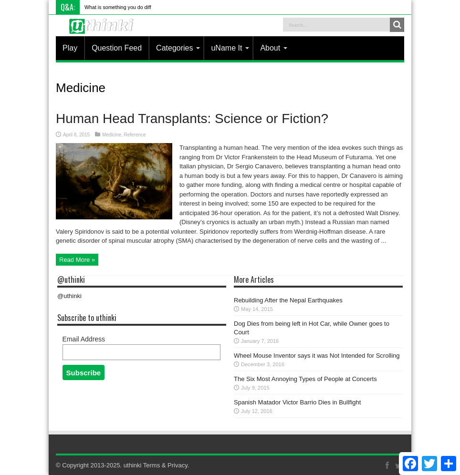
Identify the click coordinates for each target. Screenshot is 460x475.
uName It (230, 48)
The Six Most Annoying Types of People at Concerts (305, 378)
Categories (178, 48)
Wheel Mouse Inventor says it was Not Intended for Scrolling (317, 355)
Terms (151, 465)
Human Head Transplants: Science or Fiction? (192, 118)
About (273, 48)
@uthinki (71, 279)
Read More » (77, 259)
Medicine (111, 134)
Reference (135, 134)
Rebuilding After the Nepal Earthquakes (288, 300)
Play (70, 48)
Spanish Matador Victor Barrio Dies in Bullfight (297, 402)
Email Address (84, 339)
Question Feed (117, 48)
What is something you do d (115, 7)
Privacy (177, 465)
